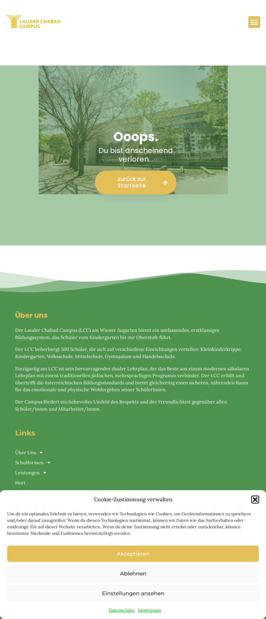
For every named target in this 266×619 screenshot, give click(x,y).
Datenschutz (121, 610)
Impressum (149, 610)
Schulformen (32, 463)
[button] (255, 499)
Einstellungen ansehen (133, 593)
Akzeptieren (133, 553)
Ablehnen (133, 573)
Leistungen (30, 473)
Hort (20, 483)
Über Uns (29, 453)
